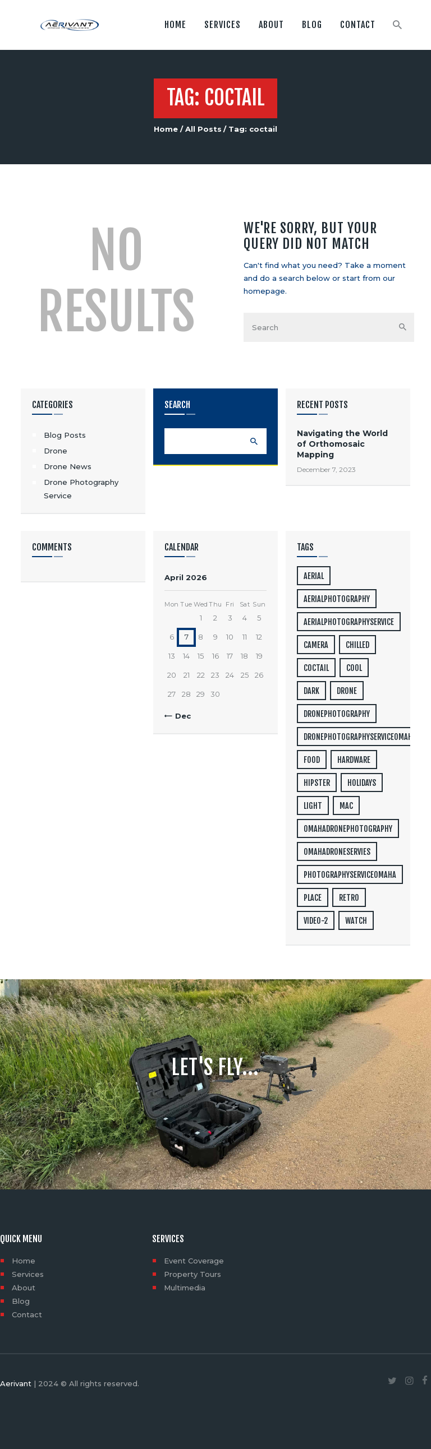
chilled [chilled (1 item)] (357, 645)
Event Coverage (194, 1260)
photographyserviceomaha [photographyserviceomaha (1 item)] (350, 874)
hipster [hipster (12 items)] (317, 783)
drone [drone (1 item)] (347, 691)
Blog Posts (65, 434)
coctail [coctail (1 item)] (316, 668)
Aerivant (15, 1383)
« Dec (180, 715)
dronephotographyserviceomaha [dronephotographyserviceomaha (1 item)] (360, 737)
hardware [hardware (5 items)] (353, 760)
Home (166, 128)
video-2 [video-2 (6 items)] (316, 920)
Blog (21, 1301)
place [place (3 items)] (313, 897)
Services (28, 1274)
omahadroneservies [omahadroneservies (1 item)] (337, 852)
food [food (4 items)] (312, 760)
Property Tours (192, 1274)
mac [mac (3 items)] (346, 806)
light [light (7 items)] (313, 806)
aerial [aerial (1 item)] (314, 576)
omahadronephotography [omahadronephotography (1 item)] (348, 829)
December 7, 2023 (326, 469)
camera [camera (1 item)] (316, 645)
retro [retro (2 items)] (349, 897)
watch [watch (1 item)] (356, 920)
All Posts (203, 128)
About (23, 1287)
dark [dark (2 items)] (311, 691)
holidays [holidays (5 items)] (361, 783)
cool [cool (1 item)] (354, 668)
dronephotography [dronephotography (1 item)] (337, 714)
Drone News (67, 466)
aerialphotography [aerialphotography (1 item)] (337, 599)
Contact (27, 1314)
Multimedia (184, 1287)
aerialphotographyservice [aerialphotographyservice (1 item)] (349, 622)
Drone (55, 450)
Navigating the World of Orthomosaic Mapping (342, 444)
